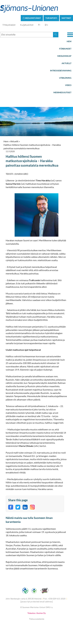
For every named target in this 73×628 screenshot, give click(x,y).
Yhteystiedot (8, 24)
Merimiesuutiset (62, 92)
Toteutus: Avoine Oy (36, 613)
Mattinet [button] (66, 18)
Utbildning (65, 78)
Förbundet (65, 48)
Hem (69, 41)
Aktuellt (66, 63)
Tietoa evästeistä (36, 619)
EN (46, 24)
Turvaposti (51, 18)
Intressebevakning (60, 70)
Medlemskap (64, 56)
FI (39, 24)
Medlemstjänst (32, 18)
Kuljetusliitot (26, 24)
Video (68, 85)
